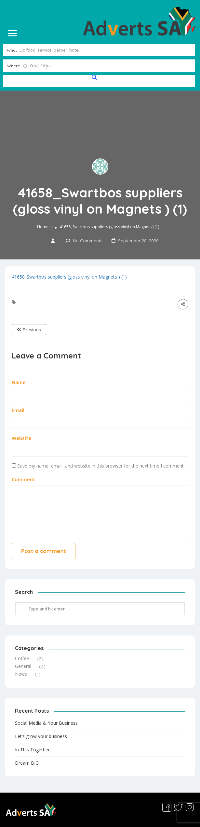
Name (19, 382)
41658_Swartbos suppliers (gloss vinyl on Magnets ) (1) (69, 277)
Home (42, 227)
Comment (23, 479)
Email (18, 410)
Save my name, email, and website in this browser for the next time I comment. (101, 466)
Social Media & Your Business (46, 723)
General (23, 666)
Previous (29, 329)
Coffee (22, 658)
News (21, 674)
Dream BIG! (27, 762)
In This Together (32, 749)
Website (21, 438)
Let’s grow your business (41, 736)
